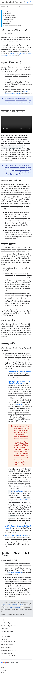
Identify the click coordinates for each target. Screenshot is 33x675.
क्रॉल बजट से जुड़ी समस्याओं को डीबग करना (16, 535)
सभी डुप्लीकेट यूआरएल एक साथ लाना (20, 170)
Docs (22, 6)
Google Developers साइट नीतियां (16, 607)
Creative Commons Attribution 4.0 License (12, 604)
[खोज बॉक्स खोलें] (25, 2)
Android (3, 667)
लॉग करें (29, 2)
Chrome (3, 670)
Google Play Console (7, 644)
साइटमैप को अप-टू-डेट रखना (17, 53)
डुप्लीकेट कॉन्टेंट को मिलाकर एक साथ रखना (19, 371)
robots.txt (19, 404)
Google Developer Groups (8, 623)
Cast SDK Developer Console (9, 653)
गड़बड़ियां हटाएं (15, 491)
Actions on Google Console (8, 650)
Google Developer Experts (8, 626)
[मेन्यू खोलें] (3, 2)
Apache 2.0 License (10, 606)
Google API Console (6, 639)
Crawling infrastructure (13, 2)
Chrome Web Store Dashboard (9, 656)
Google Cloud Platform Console (10, 642)
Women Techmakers (7, 631)
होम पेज (3, 6)
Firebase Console (6, 647)
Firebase (3, 673)
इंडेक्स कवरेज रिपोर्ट (23, 500)
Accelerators (5, 628)
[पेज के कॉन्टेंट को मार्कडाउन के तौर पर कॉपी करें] (8, 33)
